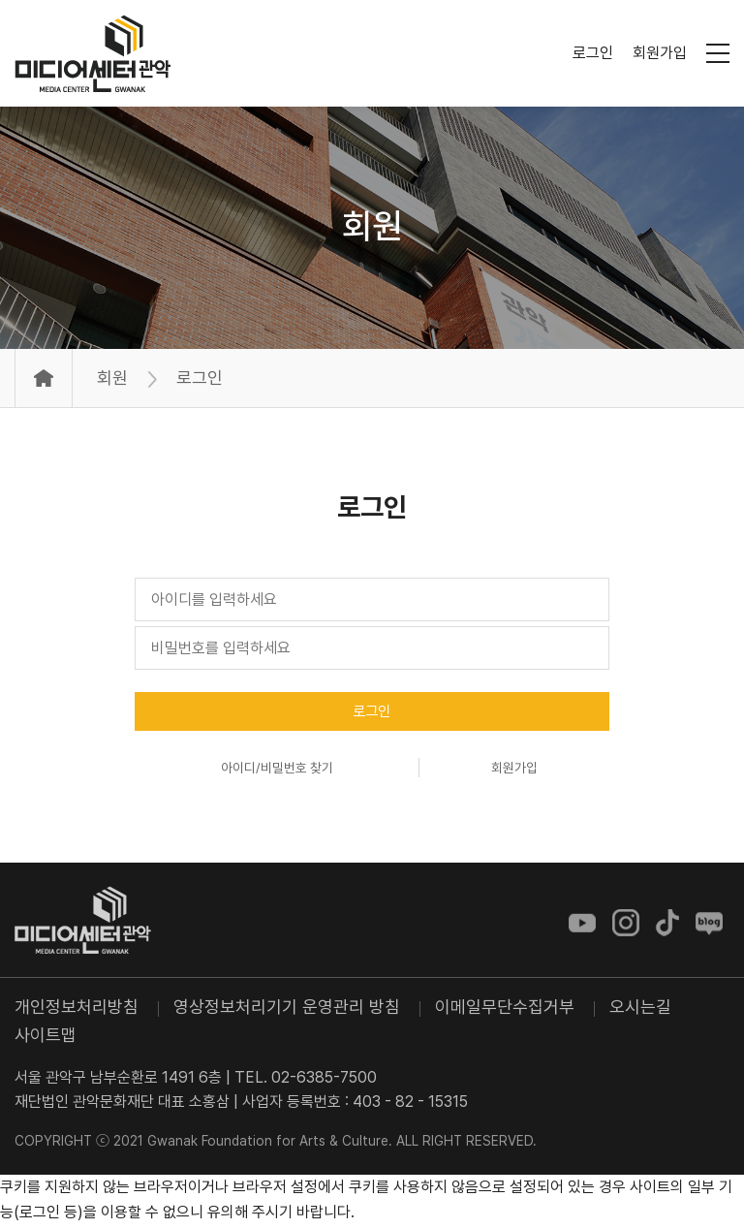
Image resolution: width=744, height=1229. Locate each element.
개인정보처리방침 (77, 1010)
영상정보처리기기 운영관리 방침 (286, 1010)
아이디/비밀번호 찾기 (276, 772)
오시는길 (640, 1010)
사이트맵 (46, 1038)
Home (44, 378)
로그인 (593, 53)
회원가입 (660, 53)
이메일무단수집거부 (504, 1010)
